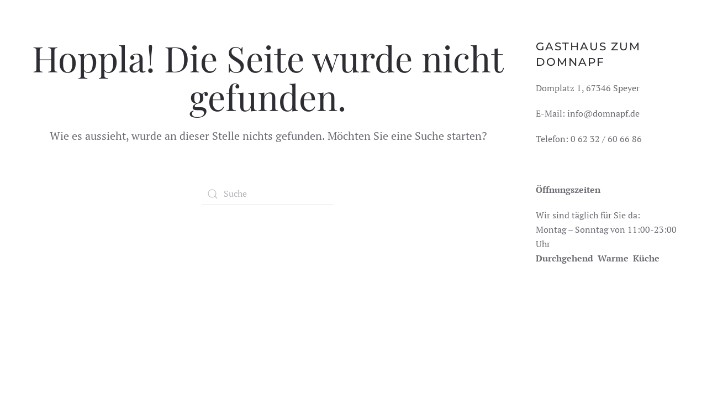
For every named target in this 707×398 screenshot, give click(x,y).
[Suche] (268, 194)
